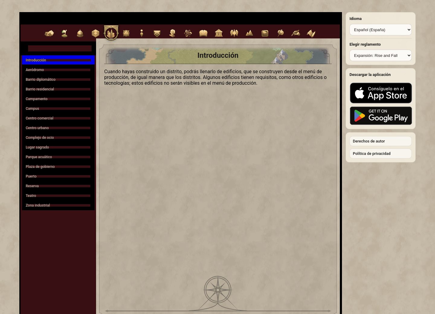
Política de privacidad (372, 153)
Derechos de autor (369, 141)
